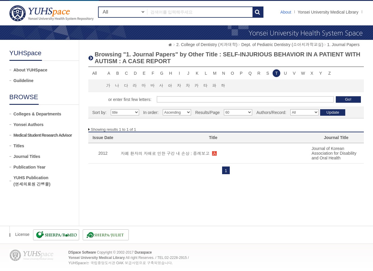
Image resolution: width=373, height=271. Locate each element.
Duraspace (143, 252)
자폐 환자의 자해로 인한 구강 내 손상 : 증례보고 (165, 153)
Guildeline (24, 80)
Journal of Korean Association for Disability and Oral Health (334, 153)
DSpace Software (82, 252)
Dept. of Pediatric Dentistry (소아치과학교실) (282, 44)
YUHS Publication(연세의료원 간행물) (32, 181)
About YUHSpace (31, 70)
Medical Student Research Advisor (43, 135)
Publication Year (30, 167)
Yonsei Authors (29, 124)
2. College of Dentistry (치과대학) (206, 44)
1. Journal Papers (343, 44)
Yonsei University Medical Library (328, 12)
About (285, 12)
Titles (19, 145)
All (94, 73)
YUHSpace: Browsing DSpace (52, 13)
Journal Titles (27, 156)
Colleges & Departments (37, 114)
